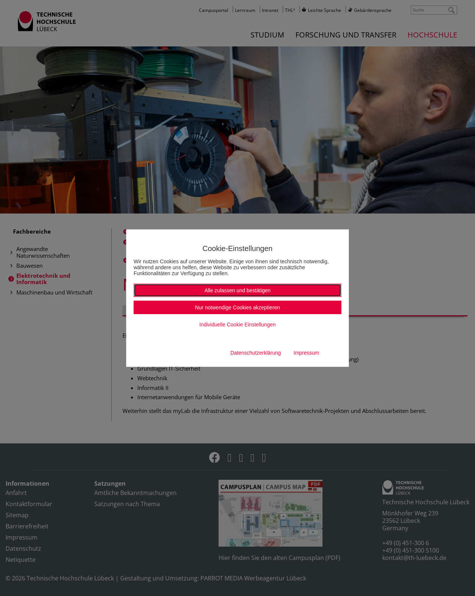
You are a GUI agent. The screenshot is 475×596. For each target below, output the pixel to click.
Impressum (306, 353)
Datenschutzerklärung (255, 353)
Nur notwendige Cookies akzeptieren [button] (237, 307)
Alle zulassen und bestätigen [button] (237, 290)
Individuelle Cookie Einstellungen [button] (237, 325)
